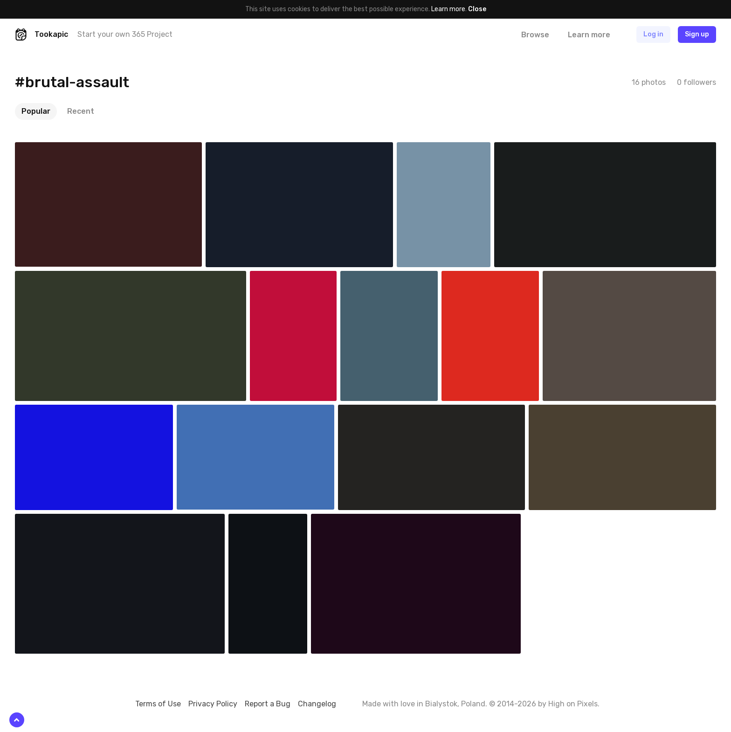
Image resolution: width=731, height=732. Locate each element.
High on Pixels (573, 703)
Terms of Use (158, 703)
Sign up (697, 34)
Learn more (448, 9)
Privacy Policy (212, 703)
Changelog (317, 703)
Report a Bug (267, 703)
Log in (653, 34)
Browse (535, 34)
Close (477, 9)
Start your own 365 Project (124, 34)
